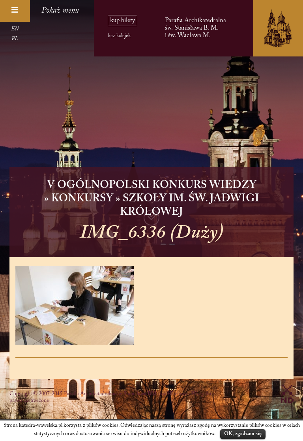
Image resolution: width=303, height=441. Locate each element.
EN (15, 29)
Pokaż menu (60, 11)
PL (14, 39)
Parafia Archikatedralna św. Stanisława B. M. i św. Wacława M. (195, 27)
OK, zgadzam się (243, 433)
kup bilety (122, 20)
